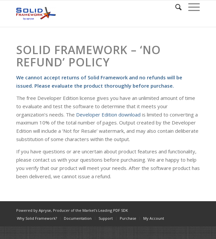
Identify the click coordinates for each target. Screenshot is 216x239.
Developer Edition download (108, 114)
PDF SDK (120, 210)
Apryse (45, 210)
